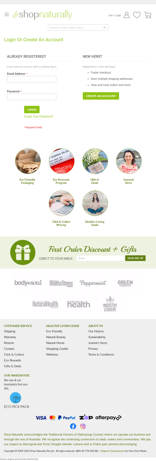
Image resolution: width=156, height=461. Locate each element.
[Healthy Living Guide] (95, 203)
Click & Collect (14, 354)
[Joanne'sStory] (129, 161)
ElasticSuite (32, 459)
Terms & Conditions (101, 354)
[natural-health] (46, 304)
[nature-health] (78, 304)
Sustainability (97, 337)
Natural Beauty (56, 337)
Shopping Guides (57, 349)
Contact (9, 349)
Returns (9, 343)
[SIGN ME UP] (135, 258)
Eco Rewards (12, 360)
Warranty (10, 337)
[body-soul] (28, 283)
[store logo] (42, 15)
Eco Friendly (54, 331)
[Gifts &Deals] (95, 161)
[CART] (148, 15)
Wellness (52, 354)
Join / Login (114, 15)
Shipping (9, 331)
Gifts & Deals (12, 366)
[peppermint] (93, 283)
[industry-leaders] (110, 304)
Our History (96, 331)
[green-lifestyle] (126, 283)
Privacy (93, 349)
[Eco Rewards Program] (61, 161)
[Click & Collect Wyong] (61, 203)
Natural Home (55, 343)
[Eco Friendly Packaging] (28, 161)
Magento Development (113, 450)
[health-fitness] (61, 283)
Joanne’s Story (97, 343)
